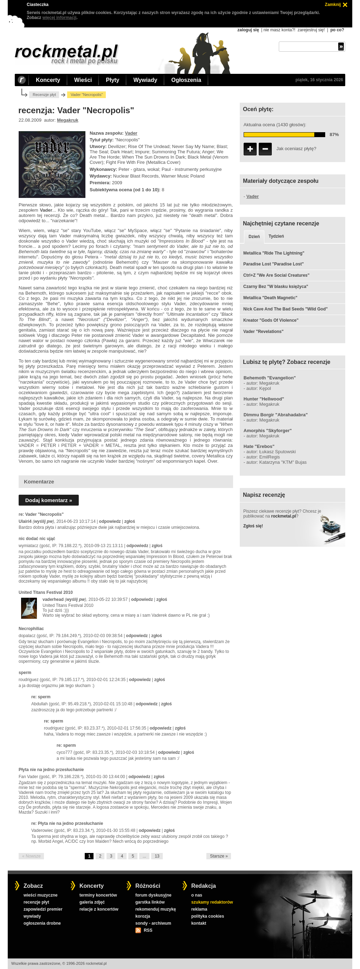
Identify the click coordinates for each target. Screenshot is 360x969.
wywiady (32, 916)
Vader (131, 133)
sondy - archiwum (153, 923)
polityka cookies (207, 916)
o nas (196, 895)
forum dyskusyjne (153, 895)
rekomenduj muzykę (155, 909)
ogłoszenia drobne (42, 923)
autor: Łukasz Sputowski (271, 451)
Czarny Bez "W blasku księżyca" (275, 286)
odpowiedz (110, 521)
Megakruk (67, 120)
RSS (148, 930)
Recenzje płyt (44, 94)
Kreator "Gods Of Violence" (270, 320)
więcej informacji (60, 17)
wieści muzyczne (41, 895)
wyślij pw (43, 521)
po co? (337, 29)
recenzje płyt (36, 902)
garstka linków (150, 902)
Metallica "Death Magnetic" (270, 297)
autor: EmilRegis (263, 457)
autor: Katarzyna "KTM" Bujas (276, 462)
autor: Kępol (258, 388)
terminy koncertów (98, 895)
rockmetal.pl (283, 516)
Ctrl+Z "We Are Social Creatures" (276, 275)
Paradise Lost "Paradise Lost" (273, 264)
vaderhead (53, 599)
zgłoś (129, 521)
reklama (199, 909)
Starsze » (219, 856)
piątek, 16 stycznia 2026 (319, 79)
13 (157, 856)
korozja (142, 916)
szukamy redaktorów (212, 902)
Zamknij (333, 4)
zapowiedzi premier (43, 909)
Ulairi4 (25, 521)
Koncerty (48, 80)
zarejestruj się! (310, 29)
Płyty (112, 80)
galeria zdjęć (92, 902)
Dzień (254, 236)
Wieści (83, 80)
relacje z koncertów (98, 909)
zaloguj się (248, 29)
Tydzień (276, 236)
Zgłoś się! (253, 526)
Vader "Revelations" (263, 331)
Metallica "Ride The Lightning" (273, 253)
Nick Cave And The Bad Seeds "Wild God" (285, 309)
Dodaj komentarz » (48, 500)
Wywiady (145, 80)
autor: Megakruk (262, 383)
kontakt (198, 923)
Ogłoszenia (186, 80)
